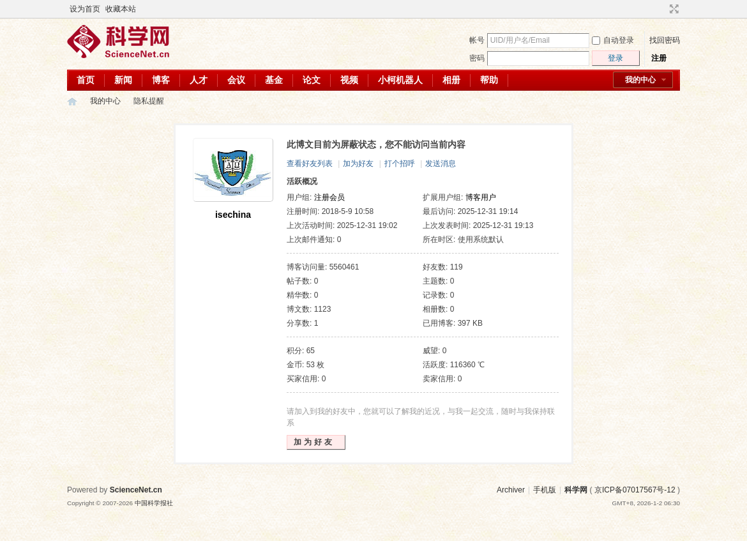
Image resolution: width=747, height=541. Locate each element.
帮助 (489, 80)
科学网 (72, 101)
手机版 (544, 489)
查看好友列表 (310, 163)
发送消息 (440, 163)
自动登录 (613, 40)
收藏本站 (120, 8)
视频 (349, 80)
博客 (161, 80)
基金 (274, 80)
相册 (451, 80)
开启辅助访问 (662, 9)
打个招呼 (399, 163)
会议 (236, 80)
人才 (198, 80)
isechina (233, 215)
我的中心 (640, 79)
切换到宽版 (672, 9)
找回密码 (664, 40)
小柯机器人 (400, 80)
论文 (312, 80)
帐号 (477, 40)
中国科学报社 (154, 503)
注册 (659, 58)
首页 (85, 80)
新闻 (123, 80)
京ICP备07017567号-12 (634, 489)
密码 (477, 58)
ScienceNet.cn (136, 489)
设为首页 (85, 8)
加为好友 (358, 163)
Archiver (511, 489)
